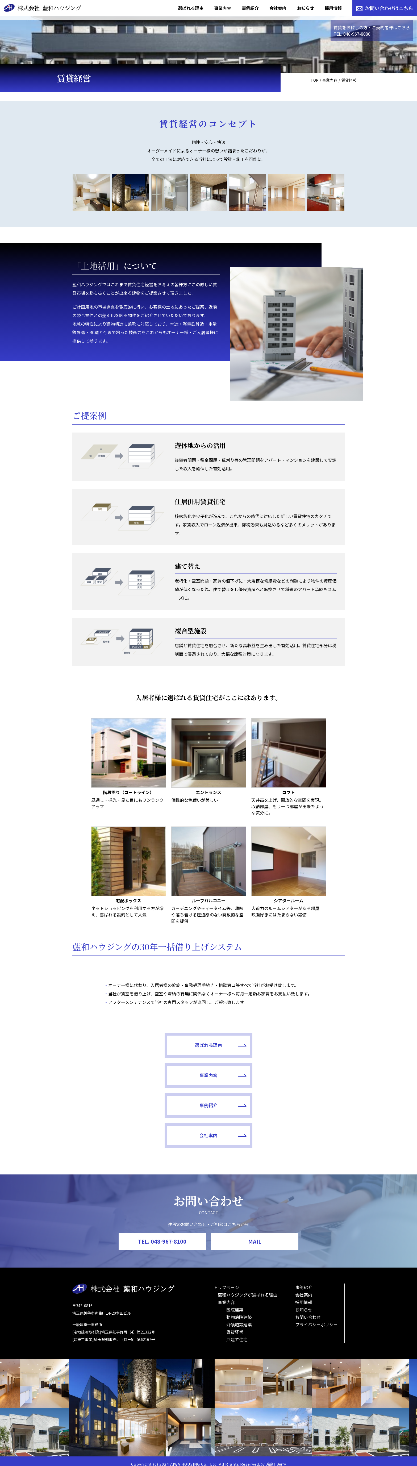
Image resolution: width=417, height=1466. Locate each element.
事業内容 (329, 80)
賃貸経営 (234, 1325)
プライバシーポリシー (316, 1318)
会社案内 (254, 1127)
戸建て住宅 (237, 1333)
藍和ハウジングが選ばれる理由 (247, 1288)
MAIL (254, 1235)
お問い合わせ (308, 1310)
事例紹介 (162, 1127)
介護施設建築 (239, 1318)
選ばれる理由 (162, 1093)
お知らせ (303, 1303)
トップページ (226, 1281)
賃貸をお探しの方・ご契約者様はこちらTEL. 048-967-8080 (371, 30)
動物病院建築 (239, 1310)
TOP (314, 80)
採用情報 (303, 1296)
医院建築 (234, 1303)
